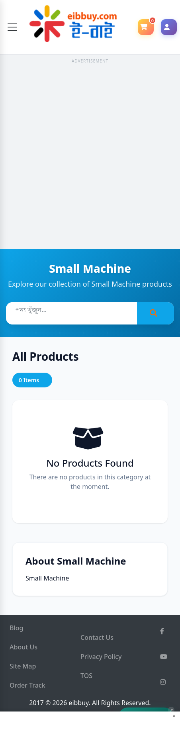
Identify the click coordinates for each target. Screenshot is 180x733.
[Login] (169, 27)
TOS (86, 675)
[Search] (155, 313)
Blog (16, 628)
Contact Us (96, 637)
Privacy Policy (100, 656)
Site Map (23, 666)
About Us (23, 647)
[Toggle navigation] (12, 27)
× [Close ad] (174, 715)
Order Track (27, 685)
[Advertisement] (90, 156)
